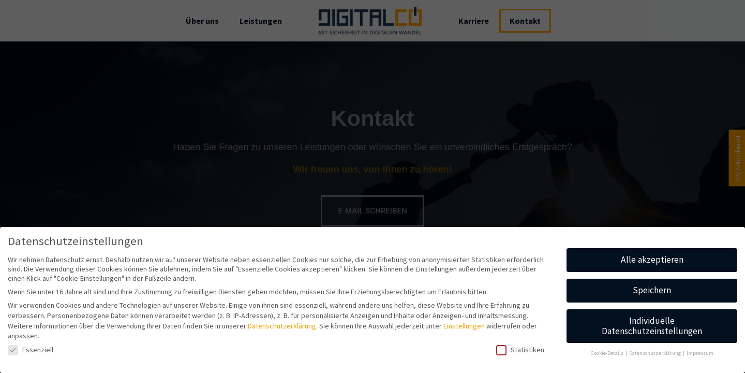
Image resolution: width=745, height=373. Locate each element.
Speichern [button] (652, 290)
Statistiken (520, 349)
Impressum (700, 353)
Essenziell (30, 349)
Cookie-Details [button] (607, 353)
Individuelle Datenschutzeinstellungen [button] (652, 326)
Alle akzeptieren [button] (652, 259)
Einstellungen (464, 326)
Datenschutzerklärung (282, 326)
